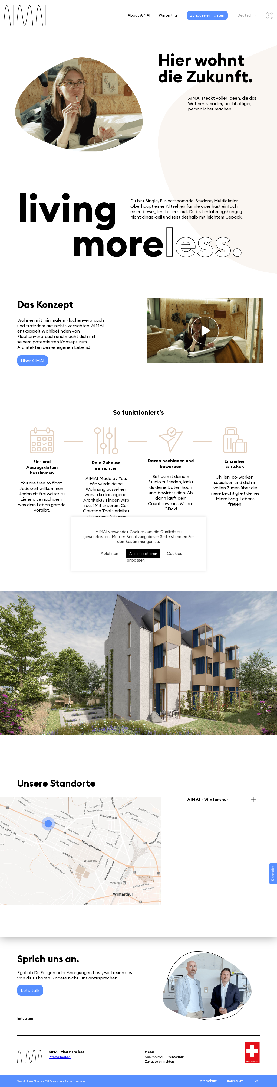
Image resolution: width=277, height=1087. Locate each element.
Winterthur (168, 15)
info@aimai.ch (60, 1057)
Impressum (235, 1081)
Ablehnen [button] (109, 553)
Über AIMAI (32, 360)
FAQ (256, 1081)
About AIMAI (139, 15)
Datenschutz (208, 1081)
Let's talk (30, 990)
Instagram (25, 1018)
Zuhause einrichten (207, 15)
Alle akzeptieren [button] (143, 553)
